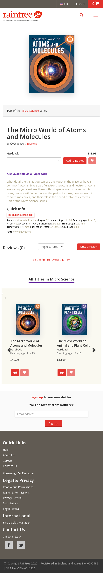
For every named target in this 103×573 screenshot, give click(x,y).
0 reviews (31, 144)
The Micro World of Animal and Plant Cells (73, 343)
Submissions (11, 503)
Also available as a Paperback (27, 174)
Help (6, 449)
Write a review (89, 246)
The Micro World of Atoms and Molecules (26, 343)
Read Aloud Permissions (18, 487)
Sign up (53, 423)
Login (80, 4)
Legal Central (11, 509)
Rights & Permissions (16, 492)
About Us (9, 455)
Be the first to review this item (51, 259)
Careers (8, 460)
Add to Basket (75, 160)
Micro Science (30, 110)
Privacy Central (12, 498)
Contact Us (10, 466)
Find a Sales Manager (16, 522)
